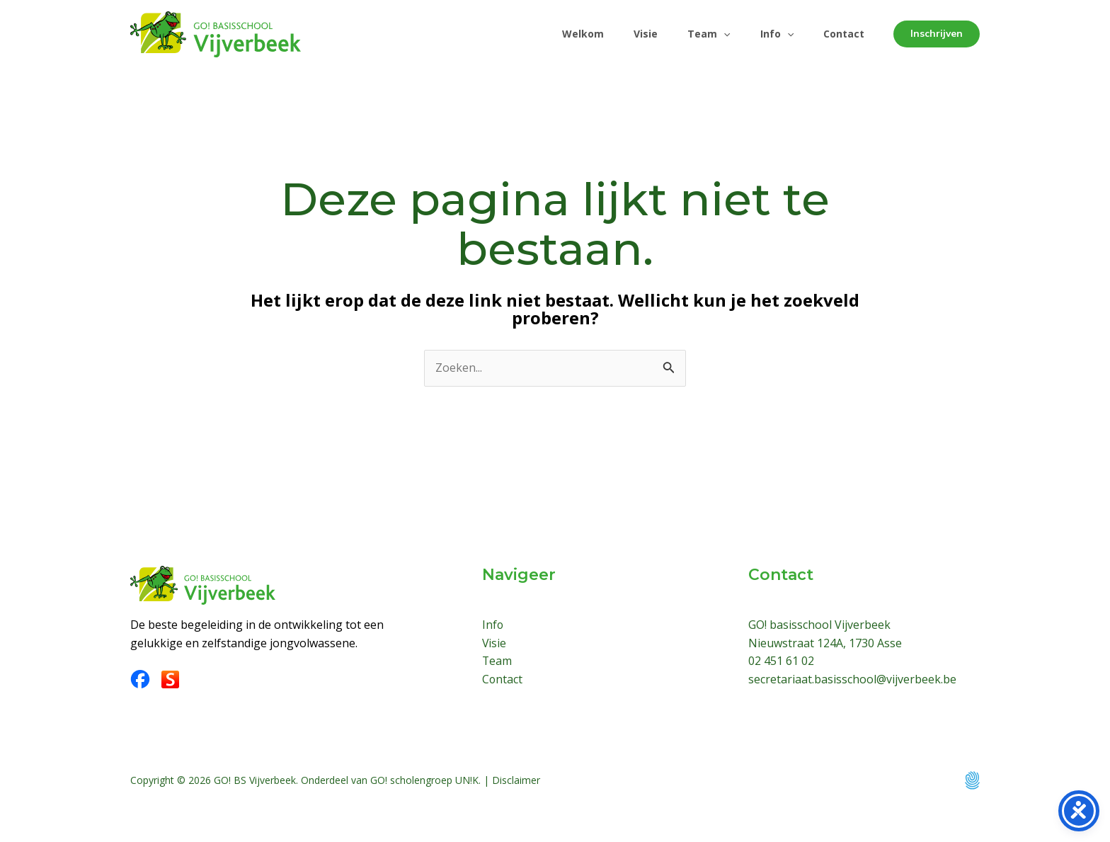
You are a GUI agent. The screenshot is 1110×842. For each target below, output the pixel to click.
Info (770, 34)
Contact (841, 33)
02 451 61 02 (781, 661)
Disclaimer (516, 780)
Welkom (564, 33)
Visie (631, 33)
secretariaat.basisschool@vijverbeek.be (852, 679)
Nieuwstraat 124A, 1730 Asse (825, 643)
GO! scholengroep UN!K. (425, 780)
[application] (712, 34)
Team (698, 34)
